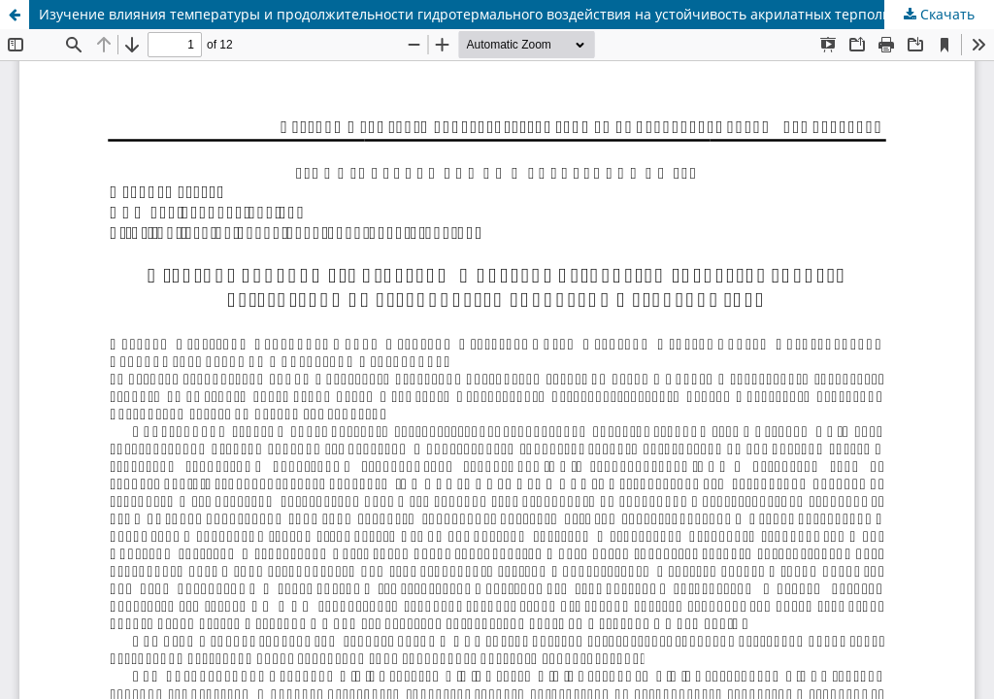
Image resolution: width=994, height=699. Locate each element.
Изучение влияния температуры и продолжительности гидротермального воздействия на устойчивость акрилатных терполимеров (486, 14)
